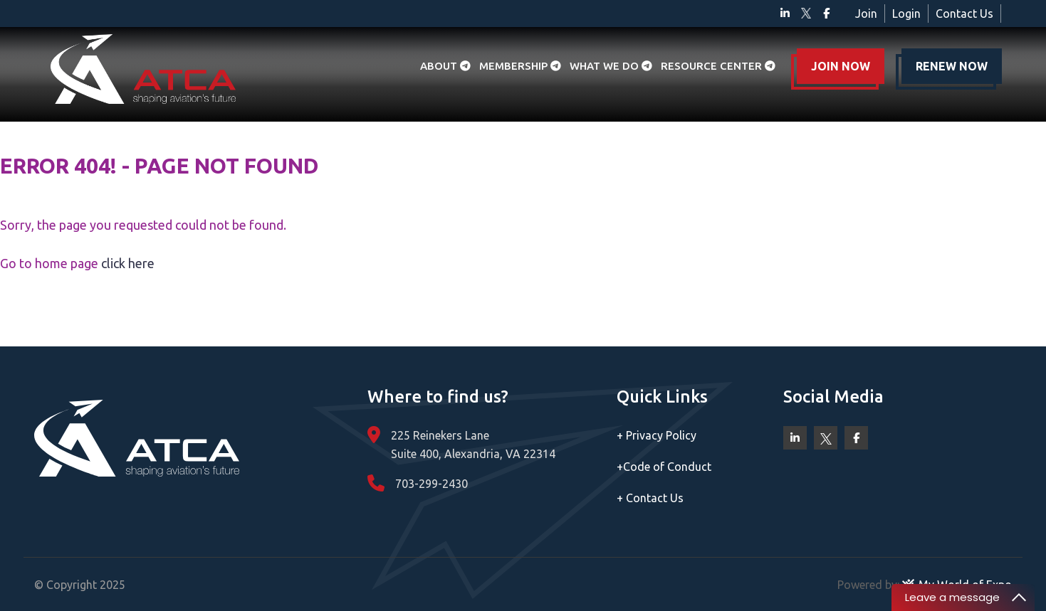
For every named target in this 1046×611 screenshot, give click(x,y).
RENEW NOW (952, 66)
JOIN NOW (840, 66)
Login (906, 13)
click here (128, 263)
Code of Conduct (664, 466)
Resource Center (718, 66)
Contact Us (964, 13)
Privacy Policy (656, 435)
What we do (611, 66)
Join (866, 13)
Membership (520, 66)
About (445, 66)
